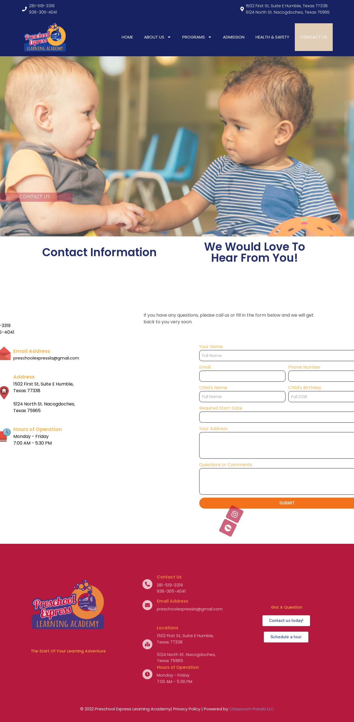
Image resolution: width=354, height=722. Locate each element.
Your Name (268, 346)
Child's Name (270, 387)
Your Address (270, 428)
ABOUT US (157, 37)
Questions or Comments (282, 464)
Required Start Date (278, 408)
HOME (127, 37)
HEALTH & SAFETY (272, 37)
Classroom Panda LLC (251, 709)
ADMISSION (233, 37)
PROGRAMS (197, 37)
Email (262, 367)
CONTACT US (313, 37)
